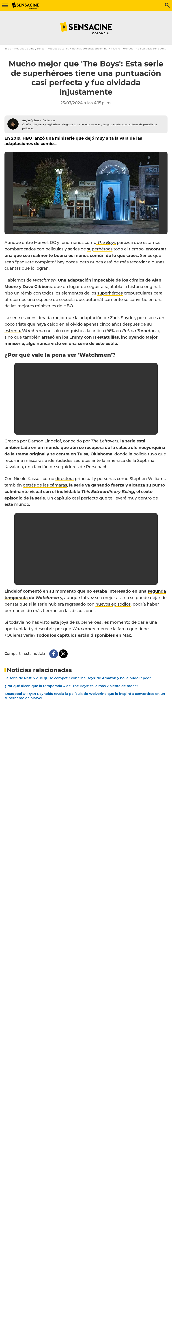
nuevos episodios (113, 604)
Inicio (7, 48)
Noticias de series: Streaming (90, 48)
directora (64, 478)
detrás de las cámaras (45, 485)
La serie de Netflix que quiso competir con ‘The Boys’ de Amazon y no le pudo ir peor (77, 678)
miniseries (46, 305)
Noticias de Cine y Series (29, 48)
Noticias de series (58, 48)
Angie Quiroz (30, 120)
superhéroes (100, 249)
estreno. (13, 330)
